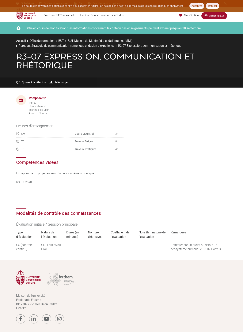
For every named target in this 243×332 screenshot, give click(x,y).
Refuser (212, 6)
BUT (61, 41)
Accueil (21, 41)
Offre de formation (42, 41)
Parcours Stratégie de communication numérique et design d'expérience (66, 45)
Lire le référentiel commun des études (101, 15)
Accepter (197, 6)
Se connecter (214, 15)
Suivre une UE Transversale (59, 15)
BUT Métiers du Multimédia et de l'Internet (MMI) (100, 41)
